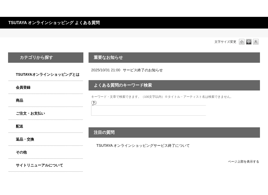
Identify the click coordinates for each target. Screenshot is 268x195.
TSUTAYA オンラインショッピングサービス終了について (143, 145)
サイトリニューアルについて (39, 165)
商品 (19, 100)
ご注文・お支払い (30, 113)
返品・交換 (25, 139)
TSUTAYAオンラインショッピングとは (47, 74)
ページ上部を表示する (243, 161)
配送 (19, 126)
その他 (21, 152)
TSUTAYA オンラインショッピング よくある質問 (54, 22)
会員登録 (23, 87)
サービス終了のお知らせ (143, 70)
